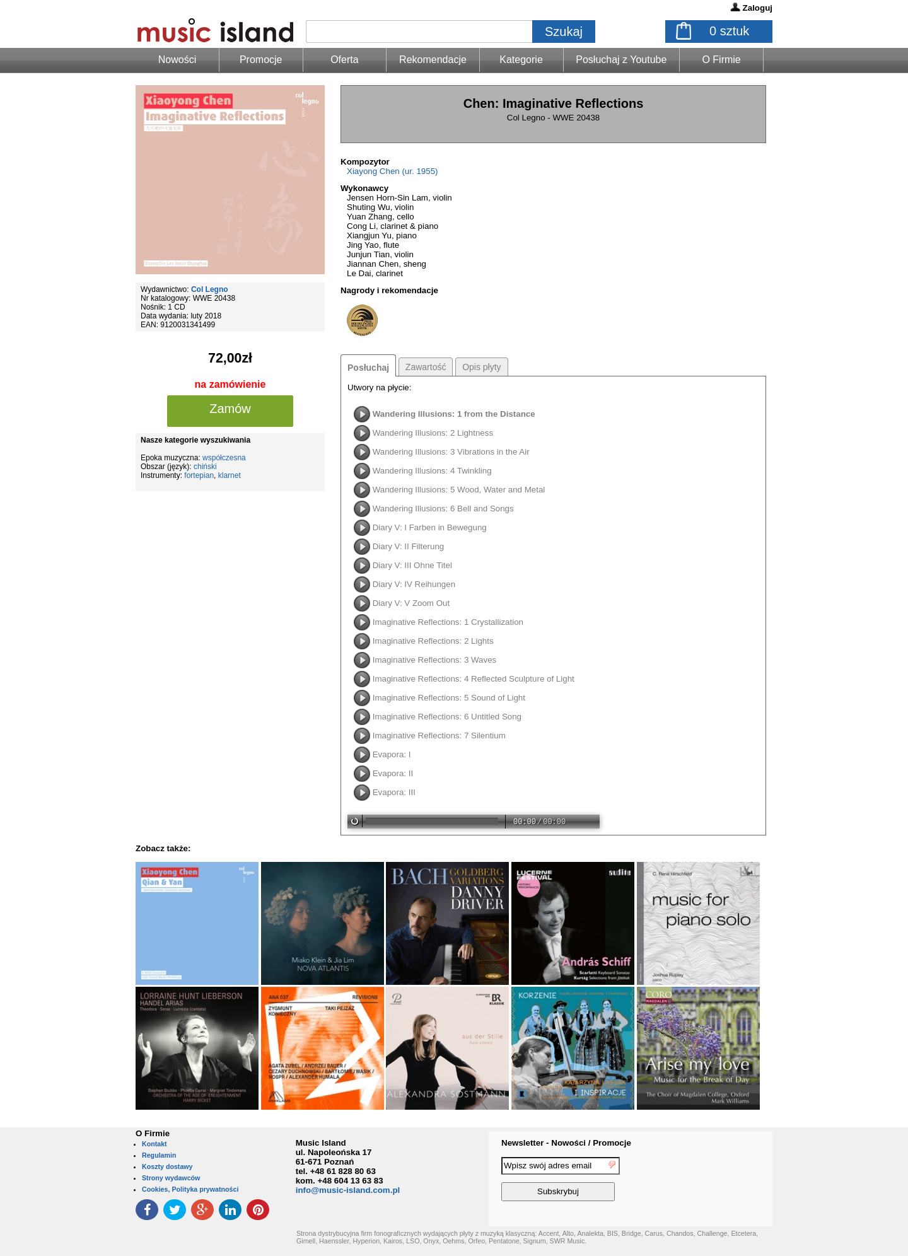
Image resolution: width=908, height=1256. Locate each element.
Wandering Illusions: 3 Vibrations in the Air (451, 451)
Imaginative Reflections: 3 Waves (435, 660)
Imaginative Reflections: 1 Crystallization (448, 622)
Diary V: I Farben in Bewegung (430, 527)
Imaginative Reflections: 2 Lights (433, 641)
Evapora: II (393, 773)
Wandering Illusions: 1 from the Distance (454, 414)
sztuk (729, 31)
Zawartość (425, 367)
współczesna (224, 457)
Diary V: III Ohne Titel (412, 565)
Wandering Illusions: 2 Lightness (433, 433)
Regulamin (159, 1155)
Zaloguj (757, 8)
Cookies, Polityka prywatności (190, 1189)
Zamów (230, 409)
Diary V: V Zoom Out (411, 603)
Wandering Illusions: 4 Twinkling (432, 470)
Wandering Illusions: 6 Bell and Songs (443, 508)
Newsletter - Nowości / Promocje (566, 1143)
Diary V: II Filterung (409, 546)
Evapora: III (394, 792)
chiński (205, 466)
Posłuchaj (368, 368)
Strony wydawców (171, 1178)
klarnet (229, 475)
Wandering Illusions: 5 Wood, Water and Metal (459, 489)
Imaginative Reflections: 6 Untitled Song (447, 716)
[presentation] (720, 1181)
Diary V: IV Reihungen (414, 584)
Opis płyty (481, 367)
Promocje (261, 59)
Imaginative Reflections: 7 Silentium (439, 735)
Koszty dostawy (167, 1166)
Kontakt (154, 1144)
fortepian (199, 475)
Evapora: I (392, 754)
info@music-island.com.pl (348, 1190)
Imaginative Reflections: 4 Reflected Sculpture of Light (473, 678)
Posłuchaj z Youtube (621, 59)
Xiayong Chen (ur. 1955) (392, 171)
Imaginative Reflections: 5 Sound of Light (449, 697)
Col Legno (209, 289)
